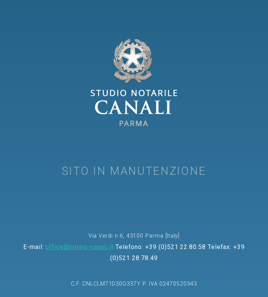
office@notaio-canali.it (79, 247)
